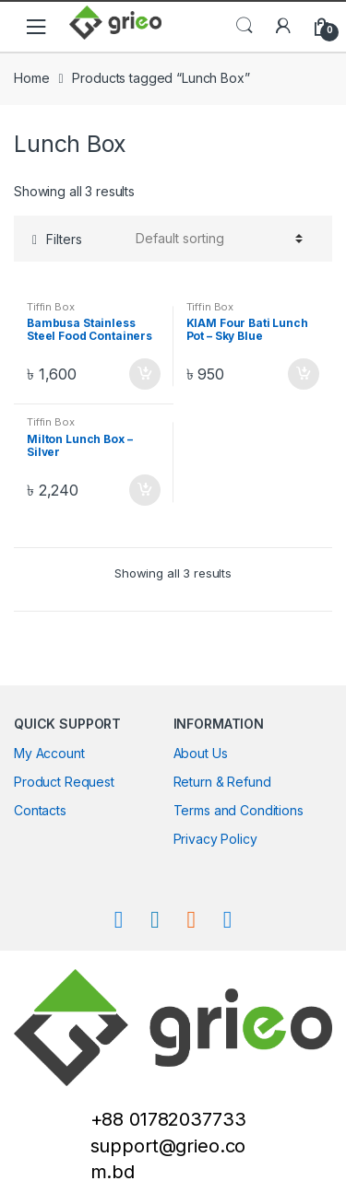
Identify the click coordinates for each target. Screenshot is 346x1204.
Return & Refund (222, 781)
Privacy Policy (215, 839)
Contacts (40, 810)
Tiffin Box (51, 306)
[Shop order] (216, 238)
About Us (200, 753)
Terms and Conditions (238, 810)
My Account (49, 753)
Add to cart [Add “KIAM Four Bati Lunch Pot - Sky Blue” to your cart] (302, 374)
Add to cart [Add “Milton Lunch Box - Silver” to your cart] (144, 490)
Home (31, 78)
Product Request (64, 781)
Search (244, 26)
